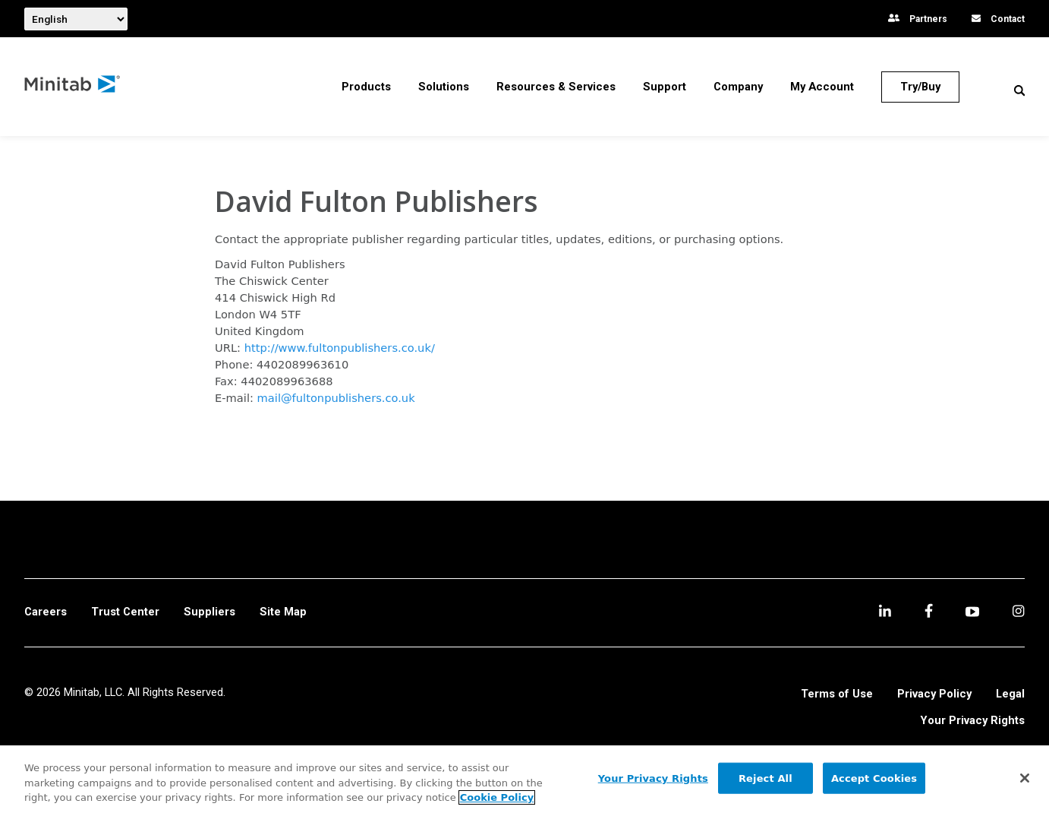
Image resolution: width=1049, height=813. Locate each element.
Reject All (765, 777)
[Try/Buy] (920, 87)
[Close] (1024, 778)
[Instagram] (1018, 613)
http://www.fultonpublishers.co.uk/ (339, 347)
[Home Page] (72, 87)
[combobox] (76, 19)
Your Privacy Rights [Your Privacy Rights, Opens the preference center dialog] (653, 777)
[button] (1019, 90)
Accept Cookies (874, 777)
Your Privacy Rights (973, 720)
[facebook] (929, 612)
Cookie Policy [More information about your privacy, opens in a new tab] (497, 797)
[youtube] (972, 613)
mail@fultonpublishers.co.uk (336, 397)
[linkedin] (885, 613)
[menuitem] (366, 86)
